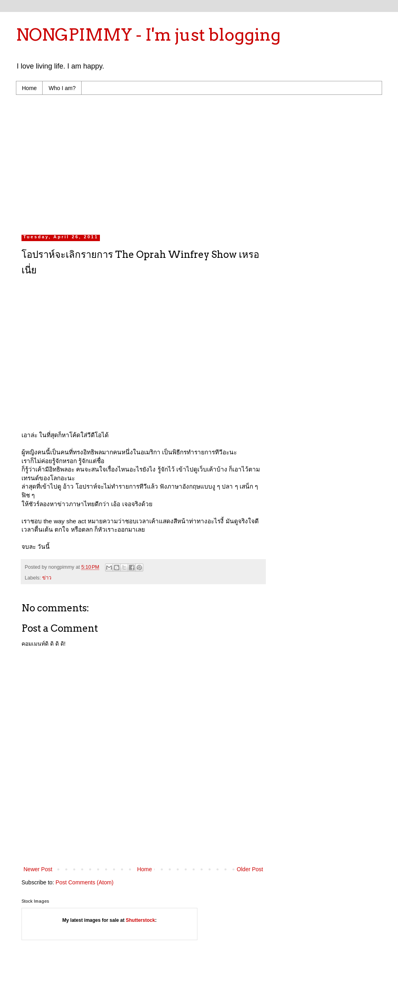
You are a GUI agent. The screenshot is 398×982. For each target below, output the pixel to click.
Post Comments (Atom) (84, 882)
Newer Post (37, 869)
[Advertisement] (121, 162)
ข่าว (46, 578)
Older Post (250, 869)
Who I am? (62, 88)
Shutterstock (140, 920)
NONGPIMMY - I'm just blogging (148, 35)
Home (29, 88)
